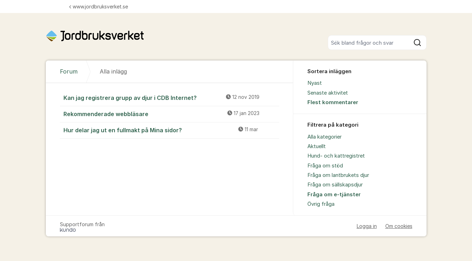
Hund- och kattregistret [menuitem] (336, 156)
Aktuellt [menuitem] (316, 146)
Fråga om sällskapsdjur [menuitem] (335, 185)
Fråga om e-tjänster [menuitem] (334, 194)
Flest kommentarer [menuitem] (332, 102)
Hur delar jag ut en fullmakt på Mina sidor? (171, 130)
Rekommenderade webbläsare (171, 113)
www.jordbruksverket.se (98, 6)
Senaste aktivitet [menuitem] (327, 93)
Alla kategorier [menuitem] (324, 137)
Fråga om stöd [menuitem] (325, 166)
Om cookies (398, 226)
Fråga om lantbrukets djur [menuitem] (338, 175)
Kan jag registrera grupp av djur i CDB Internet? (171, 97)
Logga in (367, 226)
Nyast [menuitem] (314, 83)
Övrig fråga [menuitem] (321, 204)
